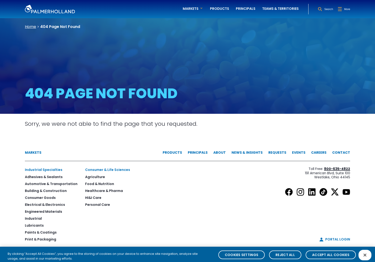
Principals (245, 8)
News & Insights (247, 152)
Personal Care (97, 204)
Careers (318, 152)
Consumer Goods (40, 197)
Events (298, 152)
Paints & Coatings (41, 232)
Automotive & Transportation (51, 183)
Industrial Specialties (43, 169)
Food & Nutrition (99, 183)
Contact (341, 152)
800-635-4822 (337, 168)
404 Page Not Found (60, 26)
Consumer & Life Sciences (107, 169)
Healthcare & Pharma (104, 190)
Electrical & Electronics (45, 204)
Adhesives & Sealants (44, 177)
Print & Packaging (40, 239)
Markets (33, 152)
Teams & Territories (280, 8)
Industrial (33, 218)
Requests (277, 152)
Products (219, 8)
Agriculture (95, 177)
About (219, 152)
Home (30, 26)
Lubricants (34, 225)
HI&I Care (93, 197)
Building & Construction (46, 190)
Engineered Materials (43, 211)
